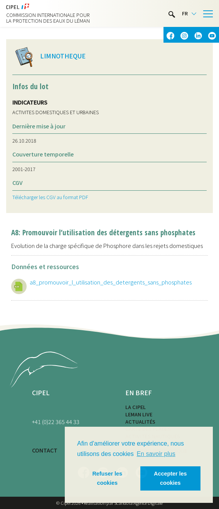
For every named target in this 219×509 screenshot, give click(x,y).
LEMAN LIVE (138, 414)
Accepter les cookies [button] (170, 478)
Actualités (140, 421)
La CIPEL (135, 407)
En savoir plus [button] (155, 454)
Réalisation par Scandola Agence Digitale (123, 503)
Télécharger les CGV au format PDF (50, 197)
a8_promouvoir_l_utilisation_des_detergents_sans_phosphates (111, 282)
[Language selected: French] (189, 14)
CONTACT (44, 450)
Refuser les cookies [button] (107, 478)
